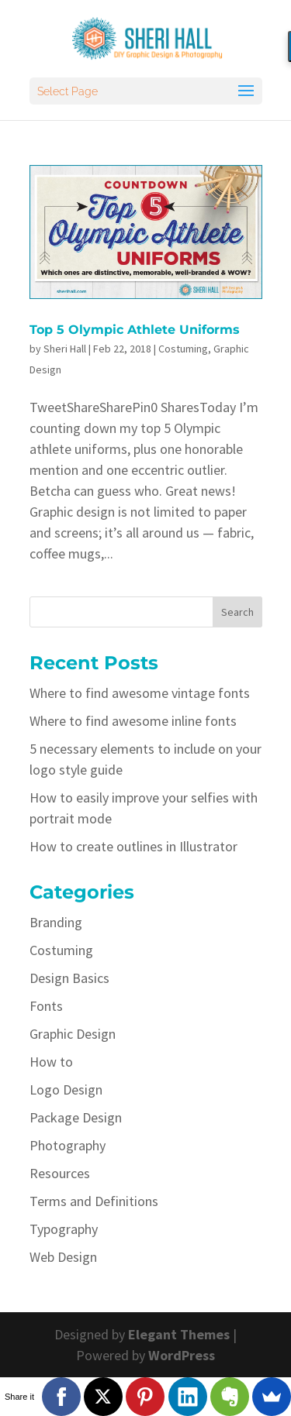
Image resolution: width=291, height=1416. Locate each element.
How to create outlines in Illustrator (133, 846)
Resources (59, 1173)
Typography (63, 1229)
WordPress (181, 1355)
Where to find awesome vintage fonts (139, 693)
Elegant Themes (179, 1334)
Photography (67, 1145)
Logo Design (65, 1089)
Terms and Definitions (93, 1201)
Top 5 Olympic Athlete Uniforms (134, 329)
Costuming (183, 349)
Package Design (75, 1117)
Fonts (46, 1006)
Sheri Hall (64, 349)
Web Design (63, 1257)
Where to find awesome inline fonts (133, 721)
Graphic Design (72, 1034)
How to (51, 1062)
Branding (55, 922)
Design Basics (69, 978)
